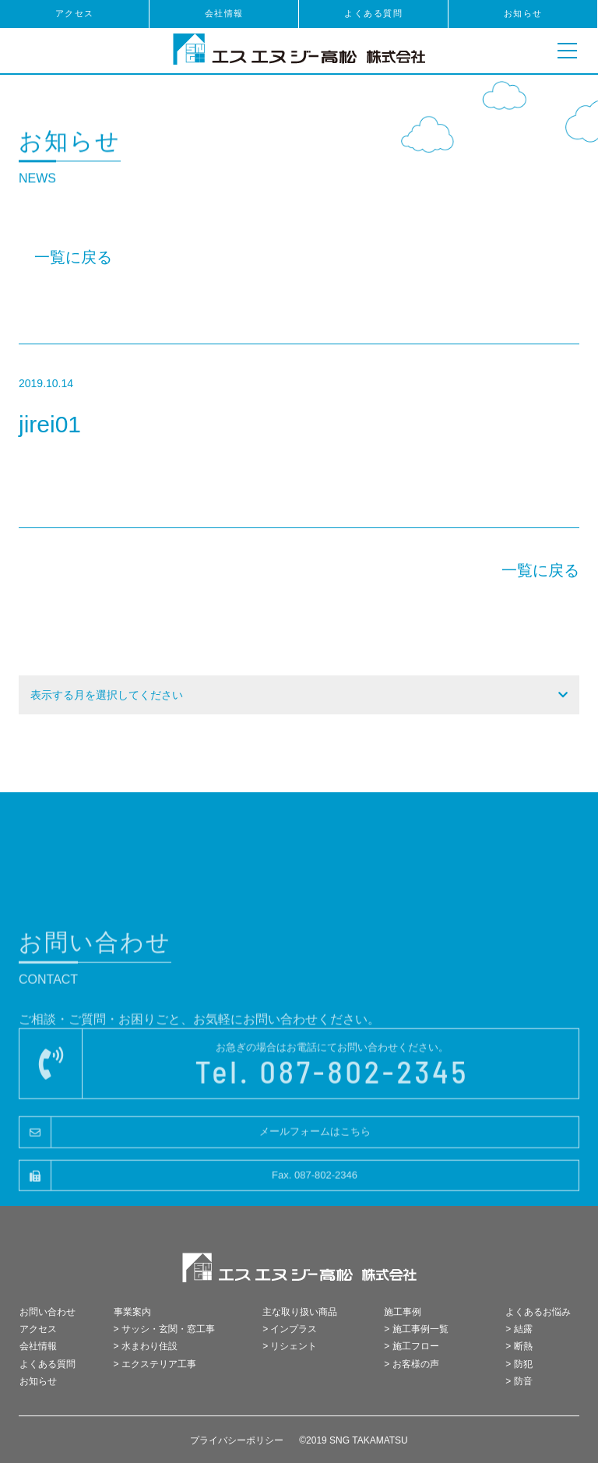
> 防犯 (518, 1364)
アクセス (74, 13)
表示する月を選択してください (106, 694)
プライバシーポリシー (236, 1440)
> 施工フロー (411, 1346)
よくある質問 (373, 13)
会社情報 (224, 13)
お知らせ (523, 13)
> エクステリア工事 (155, 1364)
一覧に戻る (73, 257)
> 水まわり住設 (146, 1346)
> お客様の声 (411, 1364)
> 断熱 (518, 1346)
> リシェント (289, 1346)
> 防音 (518, 1381)
